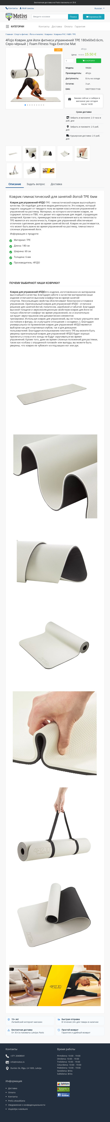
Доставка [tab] (56, 184)
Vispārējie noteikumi (18, 1109)
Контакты (12, 8)
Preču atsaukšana (16, 1100)
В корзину (89, 60)
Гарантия (80, 26)
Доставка (57, 26)
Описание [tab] (14, 184)
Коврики (48, 34)
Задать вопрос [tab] (36, 184)
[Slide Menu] (16, 26)
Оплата (68, 26)
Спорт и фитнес (21, 34)
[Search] (73, 16)
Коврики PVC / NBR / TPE (65, 34)
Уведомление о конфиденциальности (26, 1105)
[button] (99, 8)
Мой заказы (26, 8)
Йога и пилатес (36, 34)
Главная (9, 34)
